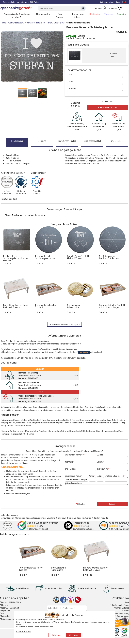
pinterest (78, 600)
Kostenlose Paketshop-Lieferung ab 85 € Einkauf (21, 2)
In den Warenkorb (108, 107)
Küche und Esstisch (7, 518)
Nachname (69, 461)
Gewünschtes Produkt (73, 475)
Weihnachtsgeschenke (38, 518)
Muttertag (95, 14)
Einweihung (51, 518)
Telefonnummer (102, 468)
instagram (70, 600)
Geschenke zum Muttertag (64, 518)
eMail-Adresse (70, 468)
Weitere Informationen (73, 482)
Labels (15, 199)
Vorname (100, 461)
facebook (63, 600)
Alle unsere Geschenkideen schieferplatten (64, 324)
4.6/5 (116, 633)
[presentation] (96, 497)
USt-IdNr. (100, 454)
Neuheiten (122, 14)
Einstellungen (56, 635)
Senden (112, 503)
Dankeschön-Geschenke (100, 518)
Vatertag (108, 14)
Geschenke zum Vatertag (82, 518)
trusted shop (56, 600)
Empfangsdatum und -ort (114, 475)
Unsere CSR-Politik (6, 199)
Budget (99, 475)
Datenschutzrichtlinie (23, 631)
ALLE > (26, 534)
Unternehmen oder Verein (74, 454)
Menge (91, 475)
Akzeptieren (73, 635)
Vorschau (107, 101)
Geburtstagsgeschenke (22, 518)
